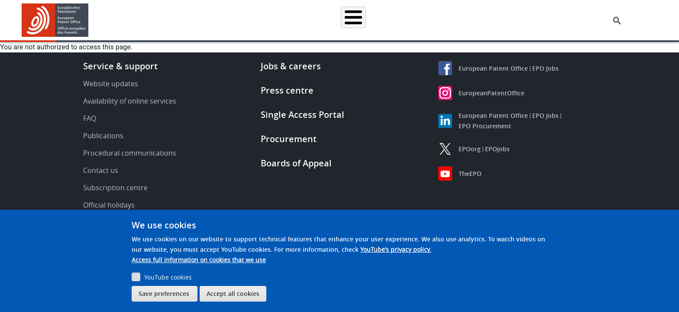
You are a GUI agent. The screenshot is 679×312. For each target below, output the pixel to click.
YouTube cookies (168, 277)
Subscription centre (115, 187)
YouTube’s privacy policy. (395, 249)
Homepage (188, 20)
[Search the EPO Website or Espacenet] (617, 21)
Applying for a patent (317, 20)
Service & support (120, 66)
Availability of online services (129, 101)
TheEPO (470, 173)
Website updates (110, 83)
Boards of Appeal (296, 163)
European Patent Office (493, 68)
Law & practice (378, 20)
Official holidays (109, 205)
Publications (103, 135)
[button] (90, 20)
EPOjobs (497, 149)
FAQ (89, 118)
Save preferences (164, 293)
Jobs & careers (291, 66)
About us (520, 20)
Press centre (287, 90)
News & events (433, 20)
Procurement (289, 139)
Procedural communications (129, 153)
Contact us (100, 170)
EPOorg (470, 149)
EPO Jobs (545, 68)
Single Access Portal (302, 114)
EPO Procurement (485, 126)
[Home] (55, 20)
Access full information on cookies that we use (199, 260)
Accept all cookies (233, 293)
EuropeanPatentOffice (491, 93)
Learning (480, 20)
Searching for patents (247, 20)
